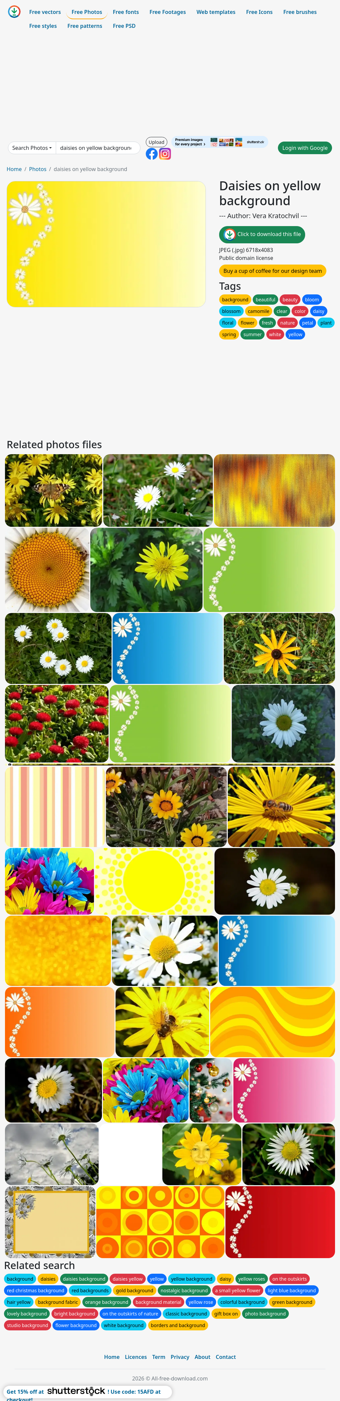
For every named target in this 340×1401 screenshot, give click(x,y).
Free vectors (45, 12)
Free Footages (167, 12)
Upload (156, 142)
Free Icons (259, 12)
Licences (136, 1357)
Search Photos (30, 148)
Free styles (43, 26)
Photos (37, 169)
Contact (226, 1357)
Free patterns (84, 26)
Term (158, 1357)
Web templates (216, 12)
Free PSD (124, 26)
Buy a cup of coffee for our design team (272, 270)
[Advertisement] (170, 84)
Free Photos (86, 12)
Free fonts (126, 12)
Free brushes (300, 12)
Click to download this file (262, 234)
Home (14, 169)
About (202, 1357)
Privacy (180, 1357)
